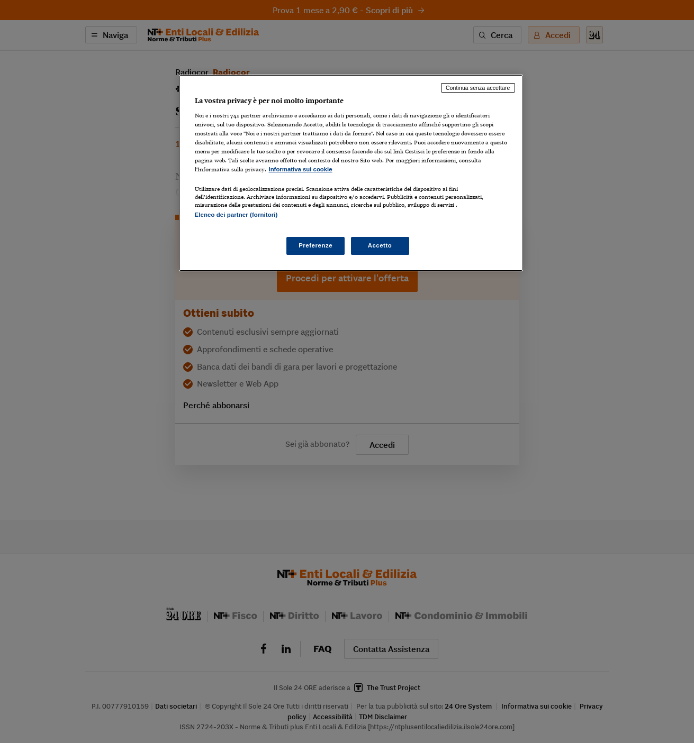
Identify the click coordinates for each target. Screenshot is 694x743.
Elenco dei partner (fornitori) (236, 215)
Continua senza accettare (478, 88)
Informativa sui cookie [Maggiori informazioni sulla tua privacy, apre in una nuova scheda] (300, 169)
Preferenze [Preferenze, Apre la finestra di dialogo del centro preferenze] (315, 245)
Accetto (380, 245)
